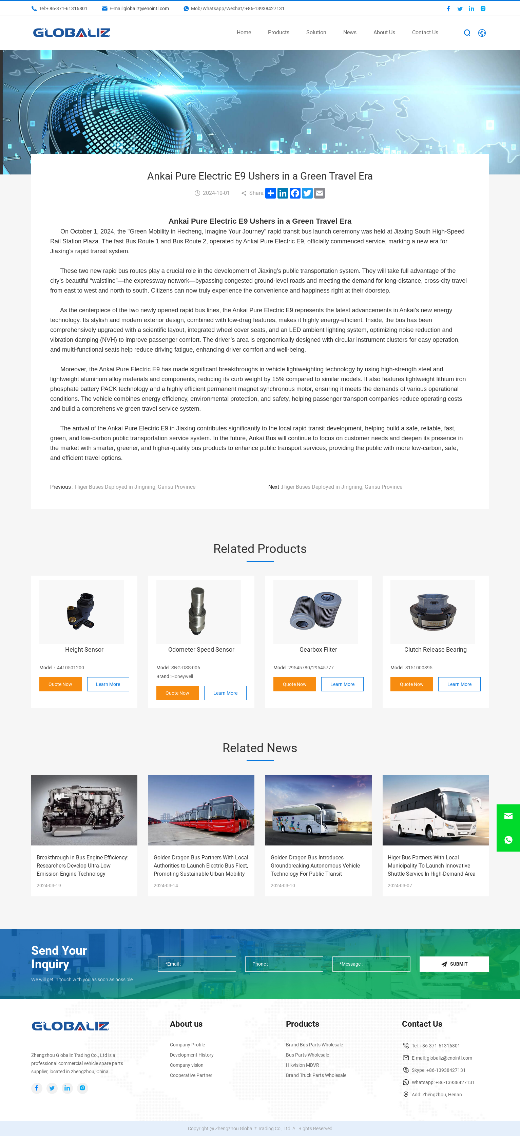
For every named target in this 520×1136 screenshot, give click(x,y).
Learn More (108, 684)
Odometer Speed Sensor (201, 649)
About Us (384, 32)
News (350, 32)
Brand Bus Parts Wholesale (314, 1044)
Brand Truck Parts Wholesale (316, 1075)
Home (244, 32)
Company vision (187, 1065)
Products (278, 32)
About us (186, 1024)
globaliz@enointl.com (146, 8)
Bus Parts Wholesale (307, 1055)
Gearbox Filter (318, 649)
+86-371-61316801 (440, 1045)
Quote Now (60, 684)
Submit (454, 964)
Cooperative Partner (191, 1075)
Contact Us (425, 32)
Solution (316, 32)
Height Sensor (84, 649)
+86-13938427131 (265, 8)
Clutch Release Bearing (435, 649)
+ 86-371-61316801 (67, 8)
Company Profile (187, 1044)
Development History (192, 1055)
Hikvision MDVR (302, 1065)
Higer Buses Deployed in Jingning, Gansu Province (122, 487)
